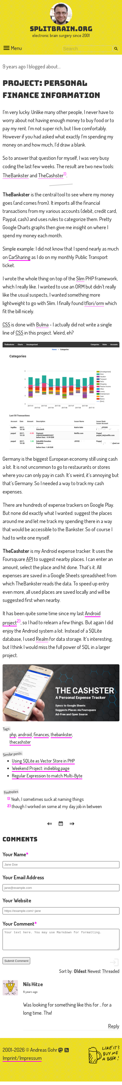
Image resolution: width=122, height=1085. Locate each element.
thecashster (20, 742)
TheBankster (16, 175)
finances (41, 734)
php (13, 734)
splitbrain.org (61, 28)
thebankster (61, 734)
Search (116, 49)
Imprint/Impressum (22, 1061)
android (25, 734)
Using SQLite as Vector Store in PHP (43, 761)
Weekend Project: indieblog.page (40, 768)
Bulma (42, 324)
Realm (42, 638)
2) (19, 620)
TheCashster (51, 175)
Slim (80, 278)
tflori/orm (94, 303)
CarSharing (19, 257)
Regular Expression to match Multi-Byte (47, 776)
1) (65, 173)
